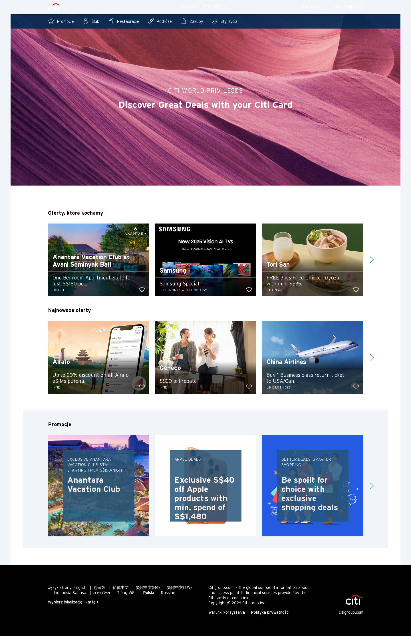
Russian (168, 593)
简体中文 (121, 588)
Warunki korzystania (226, 613)
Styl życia (224, 21)
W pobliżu (314, 7)
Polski (148, 593)
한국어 (100, 588)
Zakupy (191, 21)
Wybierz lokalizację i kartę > (73, 602)
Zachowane (349, 7)
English (80, 588)
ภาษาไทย (101, 593)
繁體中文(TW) (179, 588)
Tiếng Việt (126, 593)
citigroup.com (351, 613)
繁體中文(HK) (148, 588)
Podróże (160, 21)
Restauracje (123, 21)
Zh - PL (215, 7)
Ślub (90, 21)
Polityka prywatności (270, 613)
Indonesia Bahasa (70, 593)
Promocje (61, 21)
